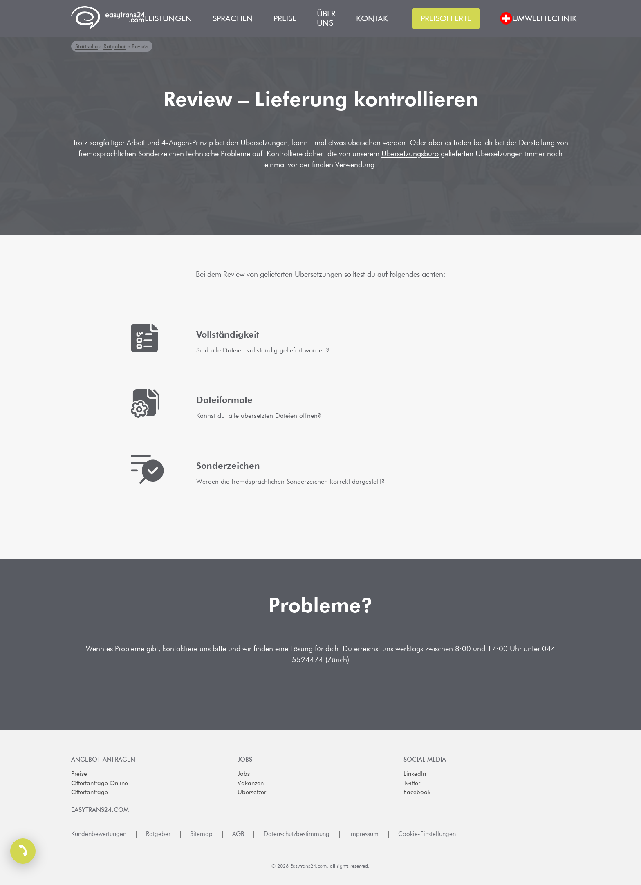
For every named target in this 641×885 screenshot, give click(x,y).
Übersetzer (252, 792)
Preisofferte (446, 18)
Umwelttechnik (544, 18)
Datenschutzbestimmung (296, 834)
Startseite (86, 46)
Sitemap (201, 834)
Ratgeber (114, 46)
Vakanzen (251, 783)
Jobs (244, 773)
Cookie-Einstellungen (427, 834)
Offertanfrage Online (99, 783)
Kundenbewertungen (98, 834)
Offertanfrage (89, 792)
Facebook (416, 792)
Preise (79, 773)
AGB (238, 834)
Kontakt (374, 18)
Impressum (364, 834)
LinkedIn (414, 773)
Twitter (411, 783)
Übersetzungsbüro (410, 153)
